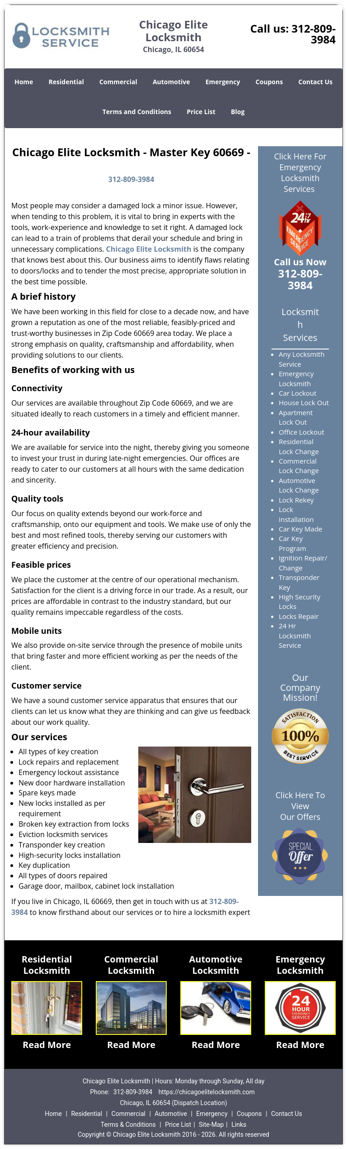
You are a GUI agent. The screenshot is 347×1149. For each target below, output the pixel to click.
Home (23, 81)
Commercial (118, 81)
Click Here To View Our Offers (300, 806)
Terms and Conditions (137, 111)
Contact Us (315, 81)
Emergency (223, 81)
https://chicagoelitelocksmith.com (207, 1092)
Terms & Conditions (128, 1124)
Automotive (171, 81)
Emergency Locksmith (300, 965)
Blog (237, 111)
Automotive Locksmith (215, 965)
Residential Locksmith (47, 965)
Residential (66, 81)
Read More (47, 1045)
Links (238, 1124)
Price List (201, 111)
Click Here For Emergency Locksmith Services (300, 172)
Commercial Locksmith (131, 965)
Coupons (269, 81)
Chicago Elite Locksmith (149, 249)
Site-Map (211, 1124)
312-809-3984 (313, 34)
